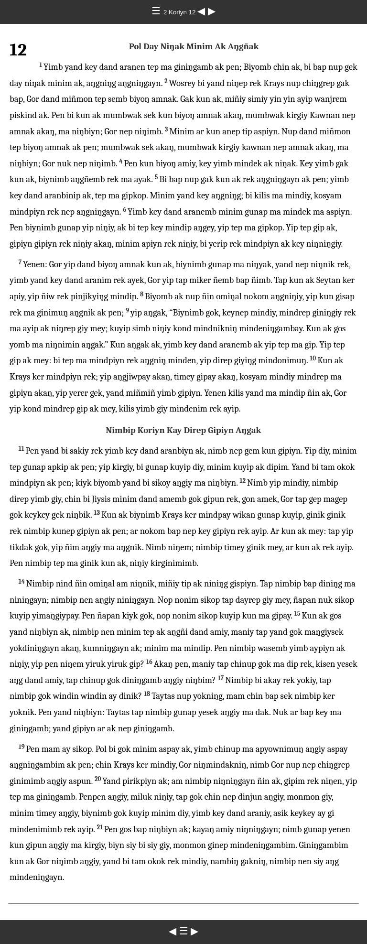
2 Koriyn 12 (180, 12)
